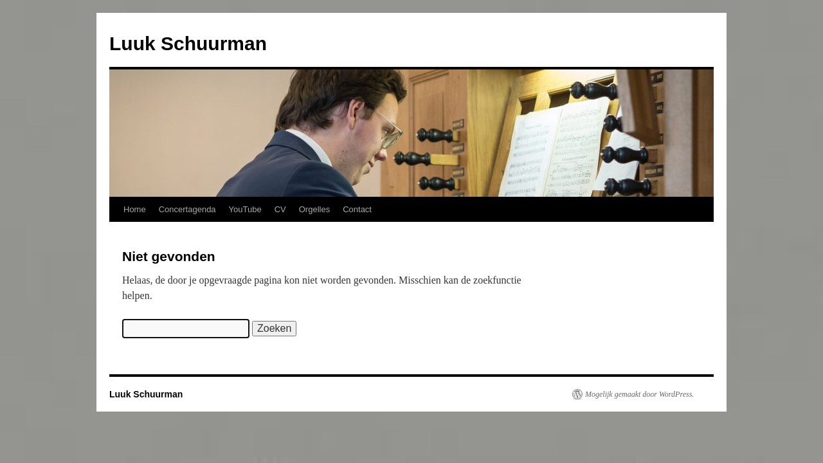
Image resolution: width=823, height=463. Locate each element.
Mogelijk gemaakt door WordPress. (639, 394)
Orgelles (314, 209)
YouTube (245, 209)
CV (280, 209)
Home (134, 209)
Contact (357, 209)
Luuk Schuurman (188, 43)
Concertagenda (187, 209)
